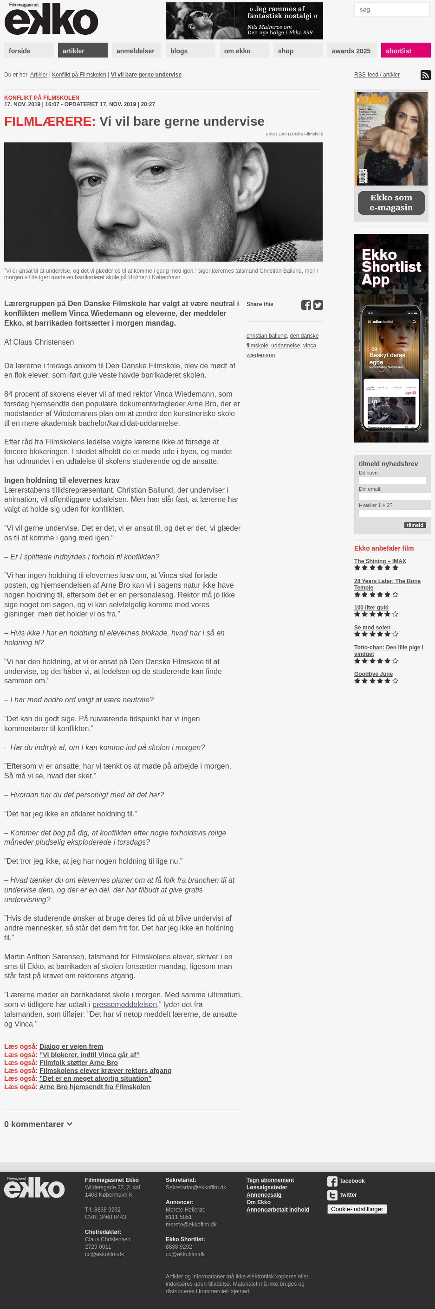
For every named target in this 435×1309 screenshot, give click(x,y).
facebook (346, 1181)
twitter (342, 1195)
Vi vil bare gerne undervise (146, 74)
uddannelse (285, 345)
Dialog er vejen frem (71, 1046)
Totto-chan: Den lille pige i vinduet (388, 650)
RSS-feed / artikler (377, 74)
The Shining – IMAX (380, 561)
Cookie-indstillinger (357, 1209)
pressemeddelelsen (124, 1004)
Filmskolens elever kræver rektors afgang (105, 1070)
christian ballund (267, 336)
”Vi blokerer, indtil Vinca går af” (89, 1055)
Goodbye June (373, 674)
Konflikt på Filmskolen (79, 74)
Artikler (38, 74)
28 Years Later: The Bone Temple (387, 584)
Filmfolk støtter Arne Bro (78, 1062)
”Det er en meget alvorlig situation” (95, 1078)
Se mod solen (372, 627)
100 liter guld (371, 607)
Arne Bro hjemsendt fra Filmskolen (94, 1087)
